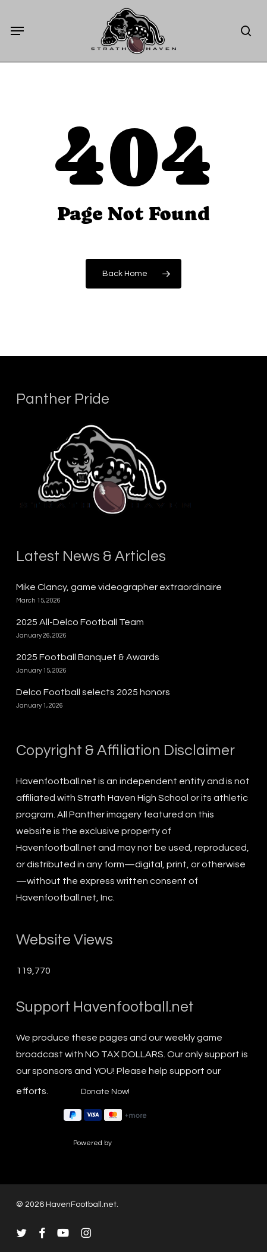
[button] (17, 31)
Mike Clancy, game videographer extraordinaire (119, 587)
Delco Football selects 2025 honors (93, 692)
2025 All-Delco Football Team (80, 622)
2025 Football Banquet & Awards (87, 657)
